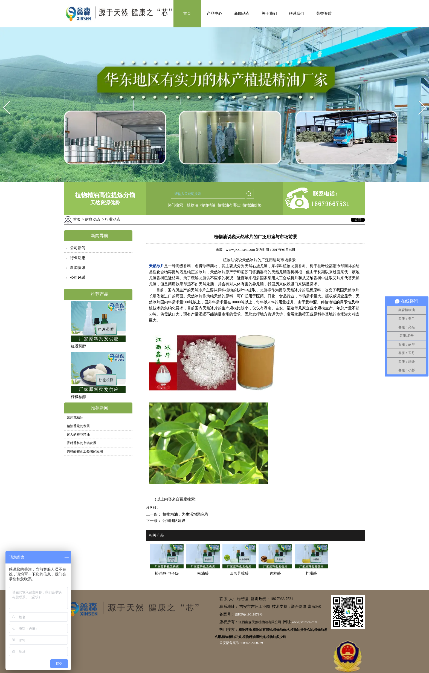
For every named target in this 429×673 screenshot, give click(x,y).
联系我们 (296, 13)
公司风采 (77, 277)
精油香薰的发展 (78, 426)
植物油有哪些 (229, 205)
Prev (3, 99)
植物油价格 (252, 205)
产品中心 (214, 13)
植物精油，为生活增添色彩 (184, 514)
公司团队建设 (173, 521)
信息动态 (92, 219)
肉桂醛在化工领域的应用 (85, 451)
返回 (358, 220)
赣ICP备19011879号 (249, 614)
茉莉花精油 (75, 417)
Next (419, 99)
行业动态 (77, 258)
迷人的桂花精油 (78, 434)
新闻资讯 (77, 268)
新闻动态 (242, 13)
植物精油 (208, 205)
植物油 (192, 205)
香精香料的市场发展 (81, 443)
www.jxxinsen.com (240, 250)
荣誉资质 (324, 13)
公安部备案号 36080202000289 (241, 643)
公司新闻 (77, 248)
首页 (187, 13)
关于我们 (269, 13)
